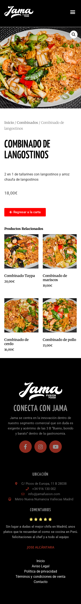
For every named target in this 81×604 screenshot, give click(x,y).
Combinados (27, 122)
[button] (73, 12)
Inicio (9, 122)
